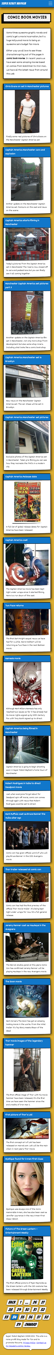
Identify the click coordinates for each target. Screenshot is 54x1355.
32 (42, 1310)
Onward (30, 1324)
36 (30, 1317)
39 (18, 1324)
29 (18, 1310)
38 (46, 1317)
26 (34, 1302)
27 (43, 1302)
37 (38, 1317)
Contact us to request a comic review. (26, 1344)
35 (22, 1317)
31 (35, 1310)
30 (26, 1310)
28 (10, 1310)
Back (12, 1302)
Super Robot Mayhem (13, 3)
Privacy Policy (29, 1342)
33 (6, 1317)
